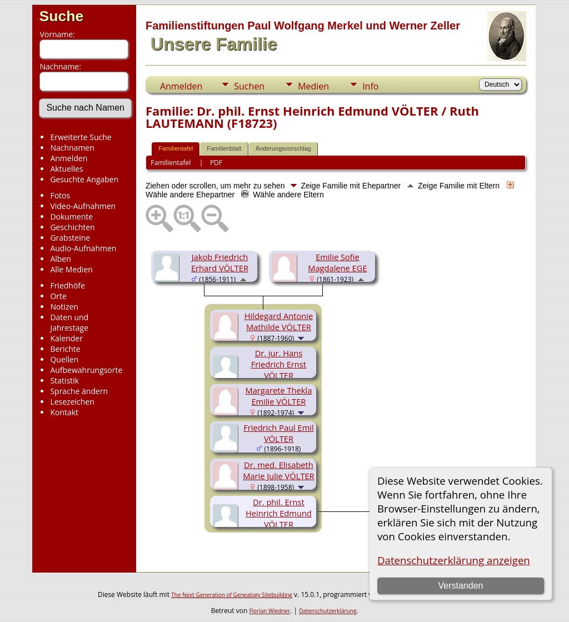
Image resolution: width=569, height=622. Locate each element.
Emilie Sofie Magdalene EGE (337, 262)
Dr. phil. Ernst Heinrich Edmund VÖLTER (279, 513)
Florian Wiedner (269, 611)
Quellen (64, 359)
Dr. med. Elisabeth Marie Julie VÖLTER (278, 470)
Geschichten (72, 227)
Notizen (64, 306)
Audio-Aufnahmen (83, 248)
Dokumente (71, 216)
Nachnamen (72, 147)
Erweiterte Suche (80, 137)
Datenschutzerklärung (327, 611)
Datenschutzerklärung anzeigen (453, 560)
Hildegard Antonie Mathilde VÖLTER (278, 321)
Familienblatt (224, 148)
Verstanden (460, 585)
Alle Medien (71, 269)
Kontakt (64, 412)
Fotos (60, 195)
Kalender (66, 338)
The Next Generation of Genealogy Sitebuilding (231, 595)
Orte (58, 296)
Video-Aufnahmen (83, 206)
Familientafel (175, 148)
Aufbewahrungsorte (86, 370)
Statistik (64, 380)
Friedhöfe (67, 285)
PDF (216, 162)
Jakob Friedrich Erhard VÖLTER (219, 262)
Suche (61, 16)
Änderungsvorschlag (283, 148)
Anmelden (68, 158)
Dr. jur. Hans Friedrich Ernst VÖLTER (278, 364)
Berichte (65, 349)
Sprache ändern (79, 391)
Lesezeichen (72, 401)
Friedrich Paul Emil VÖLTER (278, 433)
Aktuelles (66, 168)
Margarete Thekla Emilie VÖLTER (279, 396)
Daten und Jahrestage (69, 322)
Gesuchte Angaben (84, 179)
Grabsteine (70, 237)
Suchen (249, 86)
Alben (60, 258)
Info (370, 86)
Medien (313, 86)
